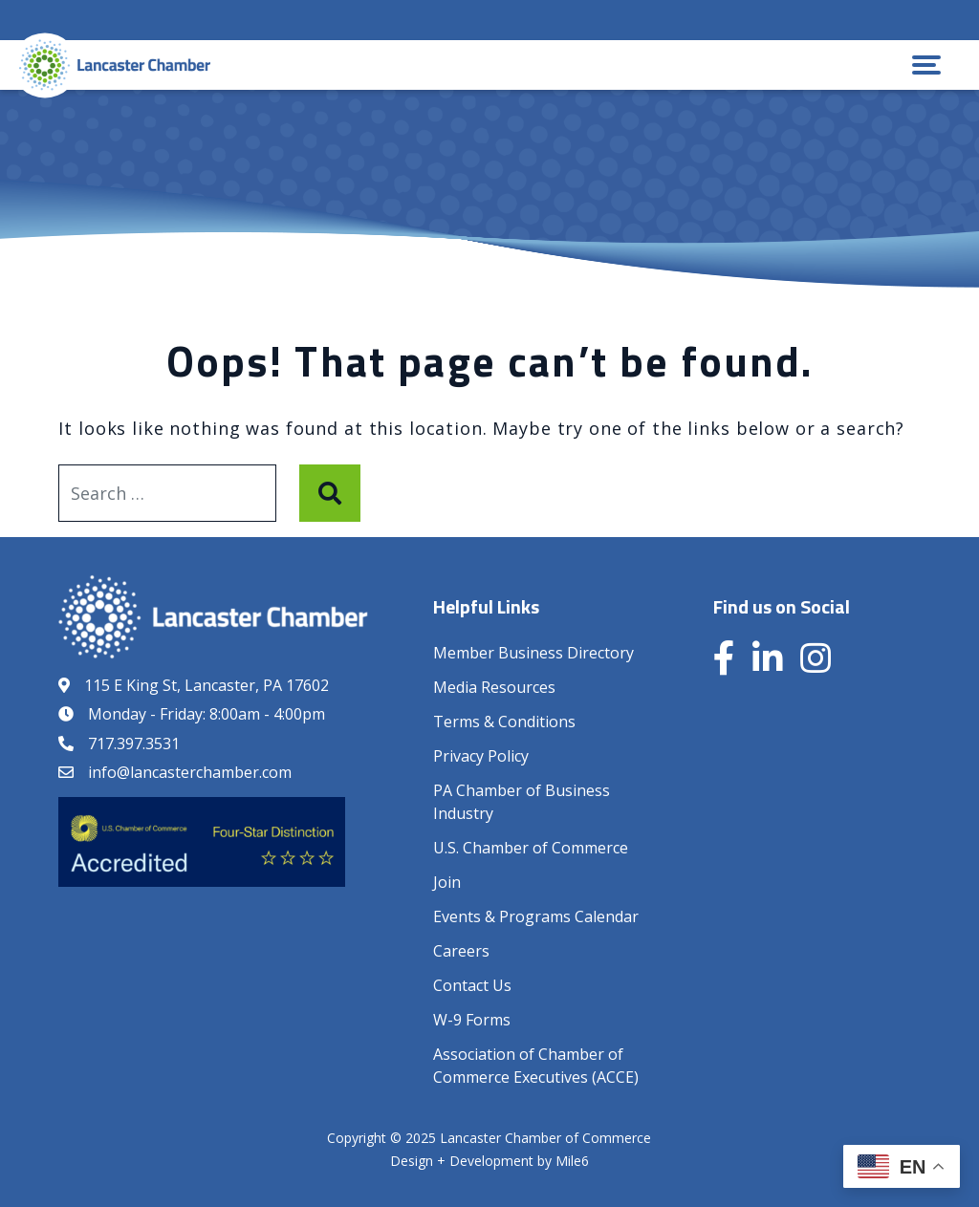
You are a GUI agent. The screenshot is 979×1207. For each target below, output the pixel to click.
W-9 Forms (472, 1019)
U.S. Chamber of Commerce (530, 847)
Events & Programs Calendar (536, 916)
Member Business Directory (533, 652)
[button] (926, 65)
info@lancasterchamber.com (190, 772)
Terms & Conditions (504, 721)
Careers (461, 950)
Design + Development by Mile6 (489, 1161)
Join (447, 882)
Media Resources (494, 687)
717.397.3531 (134, 743)
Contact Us (472, 985)
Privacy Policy (481, 755)
